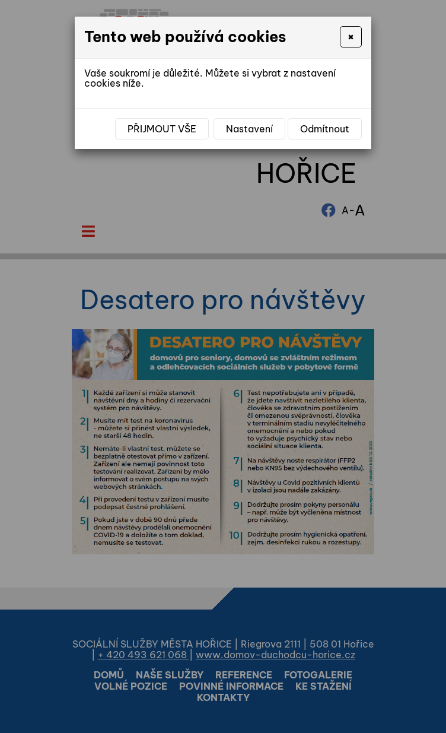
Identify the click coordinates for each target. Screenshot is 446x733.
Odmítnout (324, 129)
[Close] (351, 36)
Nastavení (249, 129)
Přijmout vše (162, 129)
